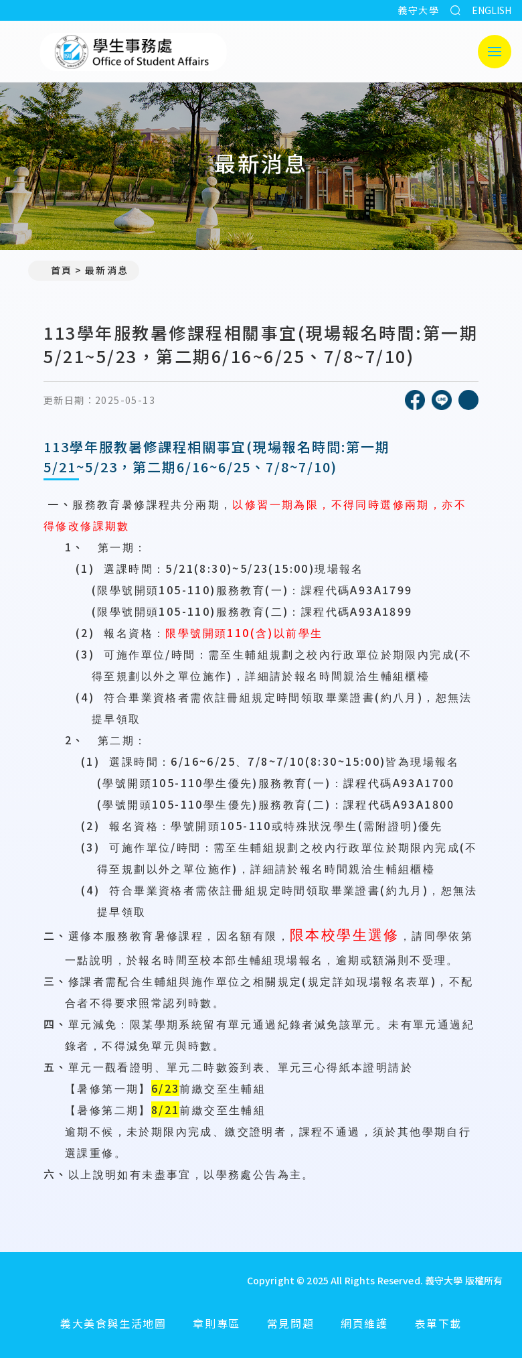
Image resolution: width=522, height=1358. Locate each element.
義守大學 (418, 10)
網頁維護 (364, 1323)
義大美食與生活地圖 (113, 1323)
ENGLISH (491, 10)
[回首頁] (113, 1280)
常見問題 (290, 1323)
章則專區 (216, 1323)
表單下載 (438, 1323)
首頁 (55, 270)
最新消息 (106, 270)
